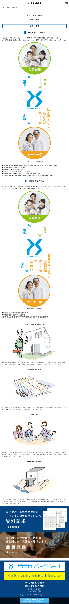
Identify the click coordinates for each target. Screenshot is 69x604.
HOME (3, 7)
